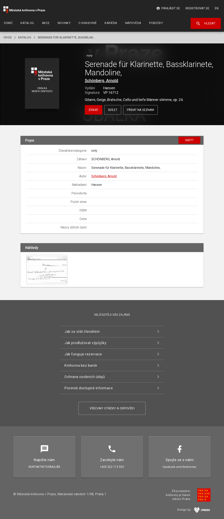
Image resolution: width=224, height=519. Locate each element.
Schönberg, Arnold (101, 80)
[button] (42, 84)
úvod (8, 37)
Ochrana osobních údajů (84, 377)
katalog (24, 37)
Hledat (206, 23)
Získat (93, 110)
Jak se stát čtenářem (82, 331)
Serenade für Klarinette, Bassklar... (66, 37)
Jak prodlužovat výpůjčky (85, 343)
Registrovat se (197, 8)
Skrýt (189, 140)
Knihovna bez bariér (80, 365)
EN (216, 8)
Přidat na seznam (140, 110)
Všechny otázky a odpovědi (112, 408)
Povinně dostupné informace (88, 388)
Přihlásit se (168, 8)
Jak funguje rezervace (83, 354)
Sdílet (112, 110)
